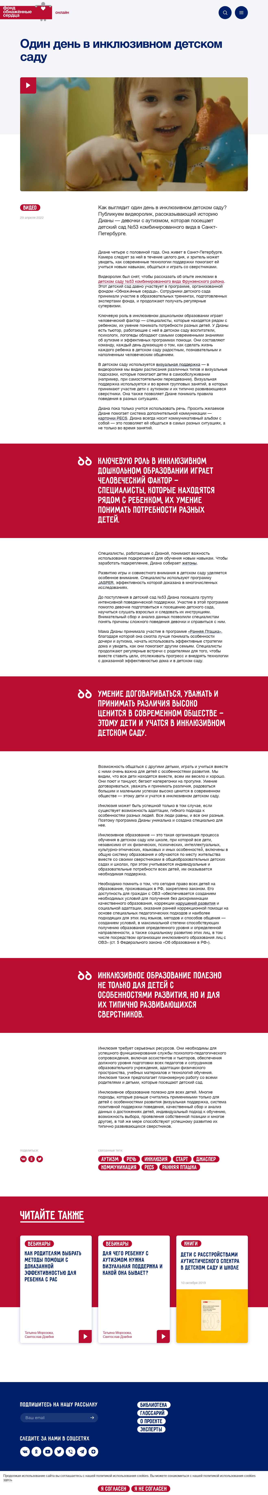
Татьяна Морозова (39, 1333)
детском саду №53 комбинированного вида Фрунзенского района (161, 281)
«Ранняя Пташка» (204, 631)
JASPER (105, 582)
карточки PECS (112, 418)
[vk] (24, 1159)
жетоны (189, 563)
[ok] (32, 1159)
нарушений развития (196, 903)
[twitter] (40, 1159)
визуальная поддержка (178, 364)
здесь (7, 1480)
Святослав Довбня (39, 1337)
